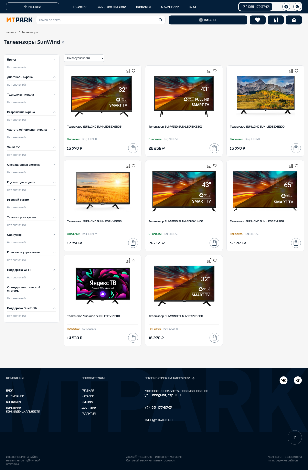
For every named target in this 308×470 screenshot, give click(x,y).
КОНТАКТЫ (143, 7)
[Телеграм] (286, 7)
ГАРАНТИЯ (80, 7)
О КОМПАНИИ (170, 7)
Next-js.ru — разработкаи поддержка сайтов (285, 458)
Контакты (13, 402)
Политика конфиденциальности (23, 409)
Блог (9, 390)
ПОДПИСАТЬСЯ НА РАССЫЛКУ (170, 378)
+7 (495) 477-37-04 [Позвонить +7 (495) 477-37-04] (255, 7)
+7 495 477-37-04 (159, 407)
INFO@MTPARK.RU (158, 420)
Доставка (89, 407)
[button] (101, 20)
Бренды (87, 402)
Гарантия (89, 413)
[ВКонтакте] (298, 380)
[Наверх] (295, 437)
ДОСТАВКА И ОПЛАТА (112, 7)
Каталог (11, 32)
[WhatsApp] (297, 7)
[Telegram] (283, 380)
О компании (15, 396)
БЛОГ (193, 7)
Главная (88, 390)
